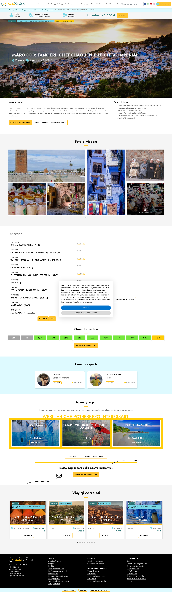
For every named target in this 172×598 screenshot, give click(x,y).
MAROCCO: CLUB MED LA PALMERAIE (66, 518)
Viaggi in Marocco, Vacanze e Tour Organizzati (37, 10)
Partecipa (35, 442)
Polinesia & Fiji (136, 425)
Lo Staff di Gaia (132, 571)
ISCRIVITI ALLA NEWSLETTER (86, 474)
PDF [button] (52, 319)
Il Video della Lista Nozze (96, 576)
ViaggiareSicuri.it (54, 561)
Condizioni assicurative (95, 564)
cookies (83, 590)
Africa (17, 10)
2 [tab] (80, 542)
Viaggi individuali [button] (72, 4)
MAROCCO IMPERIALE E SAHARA (28, 518)
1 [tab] (77, 542)
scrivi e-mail (77, 383)
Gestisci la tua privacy (99, 590)
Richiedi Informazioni (20, 122)
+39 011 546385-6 (14, 567)
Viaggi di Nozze (93, 571)
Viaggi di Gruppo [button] (56, 4)
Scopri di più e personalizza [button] (86, 313)
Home (11, 10)
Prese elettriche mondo (56, 569)
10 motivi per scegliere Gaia (137, 564)
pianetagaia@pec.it (14, 571)
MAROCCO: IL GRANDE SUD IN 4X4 (105, 518)
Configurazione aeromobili (57, 571)
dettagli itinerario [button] (125, 299)
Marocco (35, 425)
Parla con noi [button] (162, 4)
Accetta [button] (86, 307)
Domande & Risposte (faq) (136, 566)
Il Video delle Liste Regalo (96, 581)
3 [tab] (82, 542)
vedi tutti (73, 456)
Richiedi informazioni (86, 345)
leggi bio (58, 383)
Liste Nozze (91, 574)
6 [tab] (89, 542)
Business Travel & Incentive (136, 579)
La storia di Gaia (133, 569)
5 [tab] (87, 542)
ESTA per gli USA (54, 579)
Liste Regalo (91, 579)
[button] (48, 244)
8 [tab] (94, 542)
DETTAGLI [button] (122, 15)
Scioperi (51, 564)
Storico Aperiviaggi (94, 456)
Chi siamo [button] (111, 4)
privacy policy (69, 590)
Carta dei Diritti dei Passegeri (58, 576)
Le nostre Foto (132, 574)
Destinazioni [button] (42, 4)
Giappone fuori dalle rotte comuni (86, 426)
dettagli (28, 535)
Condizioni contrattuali (95, 561)
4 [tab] (85, 542)
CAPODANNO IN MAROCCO (144, 518)
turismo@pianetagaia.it (15, 569)
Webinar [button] (101, 4)
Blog (128, 561)
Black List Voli (53, 574)
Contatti (129, 581)
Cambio (51, 566)
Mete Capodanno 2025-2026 (58, 581)
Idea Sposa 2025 (54, 584)
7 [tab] (92, 542)
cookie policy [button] (102, 292)
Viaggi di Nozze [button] (89, 4)
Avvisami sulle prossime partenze (50, 122)
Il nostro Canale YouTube (135, 576)
